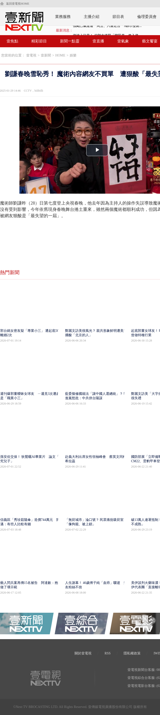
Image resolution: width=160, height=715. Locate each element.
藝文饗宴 (150, 41)
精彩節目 (39, 41)
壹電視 (31, 55)
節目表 (118, 17)
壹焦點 (12, 41)
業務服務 (63, 17)
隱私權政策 (132, 653)
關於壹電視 (83, 653)
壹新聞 (46, 55)
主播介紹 (91, 17)
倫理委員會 (147, 17)
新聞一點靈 (69, 41)
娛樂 (73, 55)
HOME (60, 55)
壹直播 (98, 41)
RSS (108, 653)
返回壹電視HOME (17, 3)
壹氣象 (123, 41)
